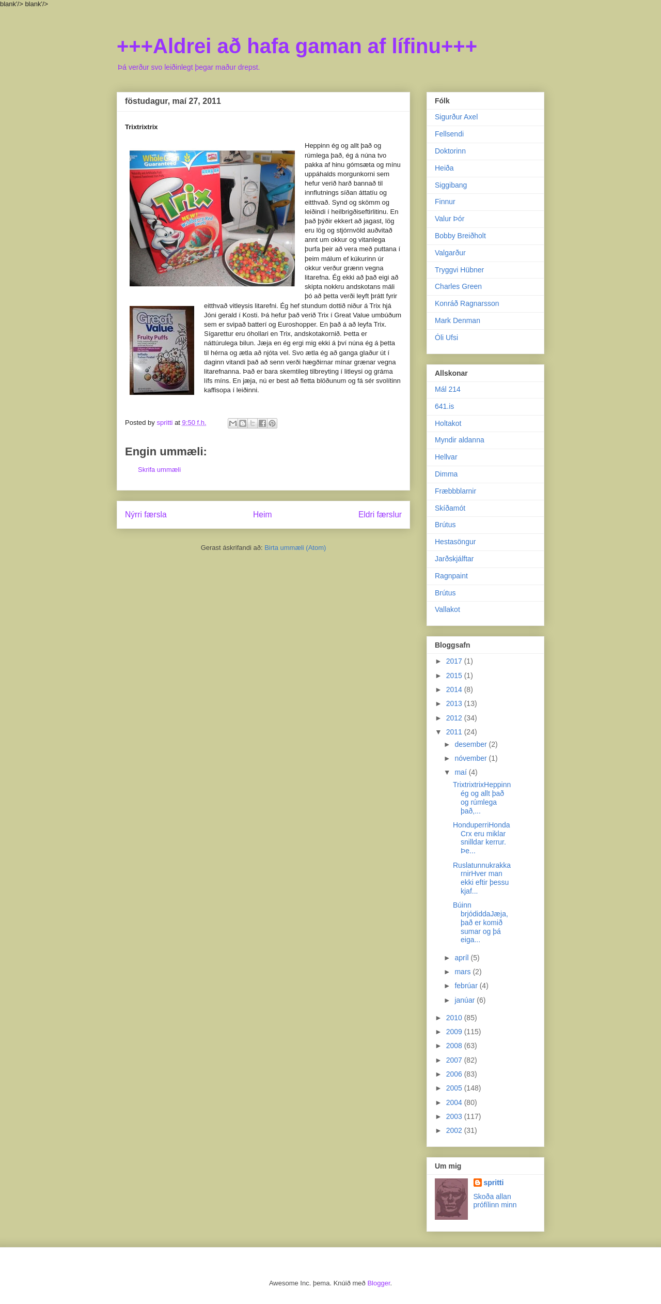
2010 (455, 1018)
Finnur (445, 201)
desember (471, 744)
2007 (455, 1060)
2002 (455, 1130)
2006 (455, 1074)
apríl (462, 958)
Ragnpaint (451, 576)
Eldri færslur (380, 514)
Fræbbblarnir (455, 491)
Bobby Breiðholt (460, 236)
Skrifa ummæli (159, 469)
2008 (455, 1045)
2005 (455, 1088)
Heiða (444, 168)
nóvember (471, 758)
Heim (262, 514)
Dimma (446, 474)
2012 (455, 718)
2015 (455, 675)
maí (461, 772)
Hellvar (446, 457)
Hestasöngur (455, 542)
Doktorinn (450, 151)
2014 (455, 689)
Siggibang (451, 185)
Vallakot (447, 609)
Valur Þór (449, 218)
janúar (465, 1000)
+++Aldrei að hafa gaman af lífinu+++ (297, 46)
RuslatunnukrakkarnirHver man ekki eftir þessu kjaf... (482, 878)
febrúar (466, 985)
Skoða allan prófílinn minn (495, 1200)
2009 (455, 1031)
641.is (444, 406)
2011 (455, 732)
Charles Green (458, 286)
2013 (455, 703)
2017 (455, 661)
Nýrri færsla (146, 514)
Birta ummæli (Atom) (295, 547)
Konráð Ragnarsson (467, 303)
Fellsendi (449, 134)
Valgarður (450, 253)
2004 (455, 1102)
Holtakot (448, 423)
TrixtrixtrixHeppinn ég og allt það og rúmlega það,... (482, 797)
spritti (494, 1182)
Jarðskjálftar (454, 559)
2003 (455, 1116)
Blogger (378, 1283)
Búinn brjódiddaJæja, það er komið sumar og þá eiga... (480, 922)
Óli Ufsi (446, 337)
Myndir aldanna (459, 440)
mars (463, 972)
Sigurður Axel (456, 117)
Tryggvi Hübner (459, 270)
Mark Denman (457, 320)
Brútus (445, 524)
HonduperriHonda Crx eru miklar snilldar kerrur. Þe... (481, 838)
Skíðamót (450, 508)
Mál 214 (448, 389)
